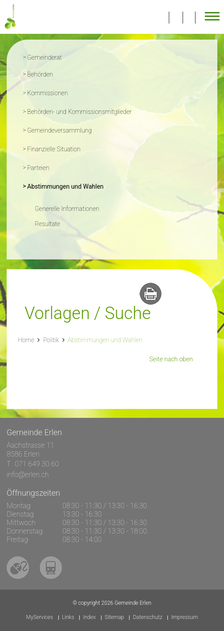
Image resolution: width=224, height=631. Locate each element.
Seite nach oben (171, 359)
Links (68, 617)
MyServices (39, 617)
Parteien (38, 167)
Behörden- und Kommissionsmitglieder (79, 111)
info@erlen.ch (28, 474)
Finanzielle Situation (54, 149)
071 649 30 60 (37, 464)
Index (89, 617)
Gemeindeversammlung (59, 130)
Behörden (40, 74)
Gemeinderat (44, 57)
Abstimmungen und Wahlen (83, 185)
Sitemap (114, 617)
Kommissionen (47, 93)
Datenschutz (147, 617)
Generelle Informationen (67, 208)
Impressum (184, 617)
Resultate (47, 223)
